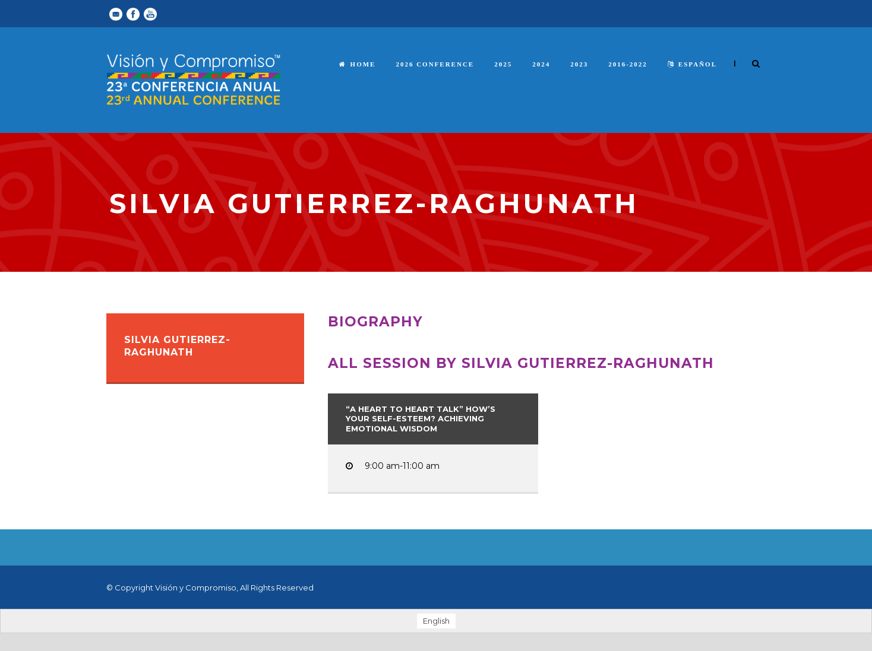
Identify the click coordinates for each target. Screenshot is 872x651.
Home (357, 64)
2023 (579, 64)
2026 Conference (435, 64)
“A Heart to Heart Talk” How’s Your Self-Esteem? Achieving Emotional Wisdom (420, 419)
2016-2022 (627, 64)
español (692, 64)
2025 (503, 64)
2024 (541, 64)
